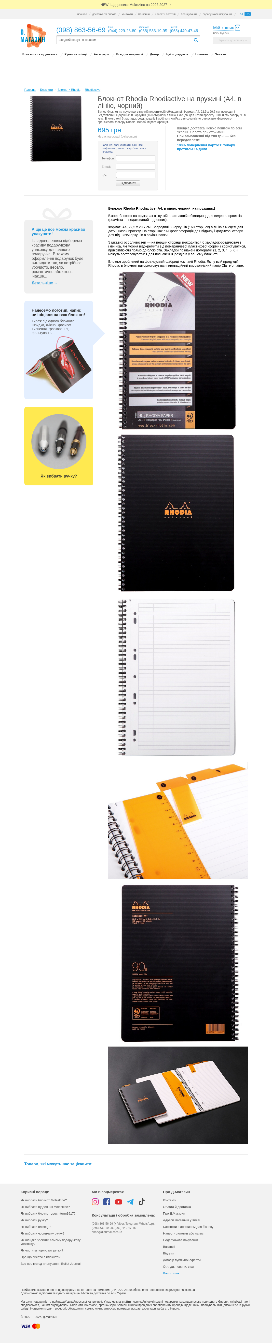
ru (241, 14)
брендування (189, 14)
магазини (144, 14)
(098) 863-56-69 (81, 30)
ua (247, 14)
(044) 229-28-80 (121, 1290)
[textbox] (125, 40)
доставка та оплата (104, 14)
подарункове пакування (217, 14)
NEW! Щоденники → (135, 5)
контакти (127, 14)
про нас (82, 14)
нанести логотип (165, 14)
